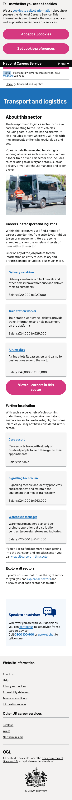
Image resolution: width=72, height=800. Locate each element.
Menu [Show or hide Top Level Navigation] (62, 64)
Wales (6, 731)
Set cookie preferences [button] (36, 48)
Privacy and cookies (14, 686)
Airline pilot (17, 350)
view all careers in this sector (30, 556)
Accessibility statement (16, 692)
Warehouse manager (23, 517)
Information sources (14, 704)
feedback (8, 76)
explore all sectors (39, 579)
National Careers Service (22, 63)
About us (8, 674)
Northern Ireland (13, 737)
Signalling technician (23, 478)
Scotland (8, 725)
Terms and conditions (15, 698)
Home (9, 84)
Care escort (17, 439)
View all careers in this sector (36, 387)
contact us (26, 627)
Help (5, 680)
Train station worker (22, 311)
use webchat (46, 634)
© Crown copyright (36, 790)
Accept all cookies (36, 34)
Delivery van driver (21, 272)
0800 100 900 (24, 634)
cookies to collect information (32, 10)
